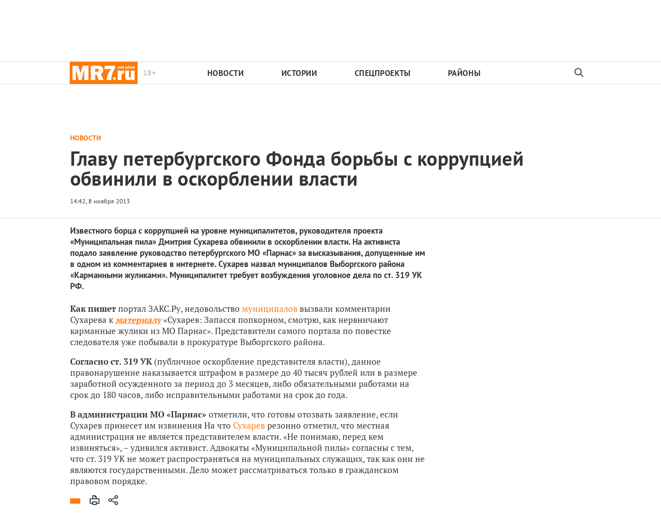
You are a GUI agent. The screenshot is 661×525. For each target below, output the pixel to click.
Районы (464, 73)
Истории (299, 73)
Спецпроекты (383, 73)
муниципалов (269, 308)
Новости (225, 73)
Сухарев (249, 425)
